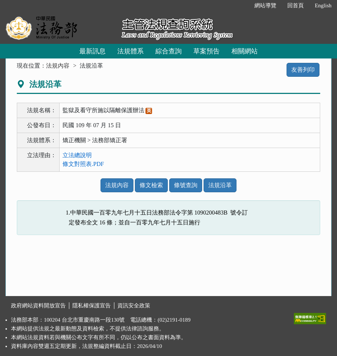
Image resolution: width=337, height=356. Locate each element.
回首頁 (295, 5)
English (323, 5)
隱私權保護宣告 (91, 305)
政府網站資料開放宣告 (38, 305)
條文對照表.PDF (83, 164)
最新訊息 (92, 51)
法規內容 (57, 66)
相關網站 (244, 51)
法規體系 (130, 51)
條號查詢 (185, 185)
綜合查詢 (168, 51)
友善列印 (303, 70)
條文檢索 (151, 185)
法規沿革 (220, 185)
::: (241, 5)
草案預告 (206, 51)
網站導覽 (265, 5)
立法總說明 (77, 155)
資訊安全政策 (133, 305)
